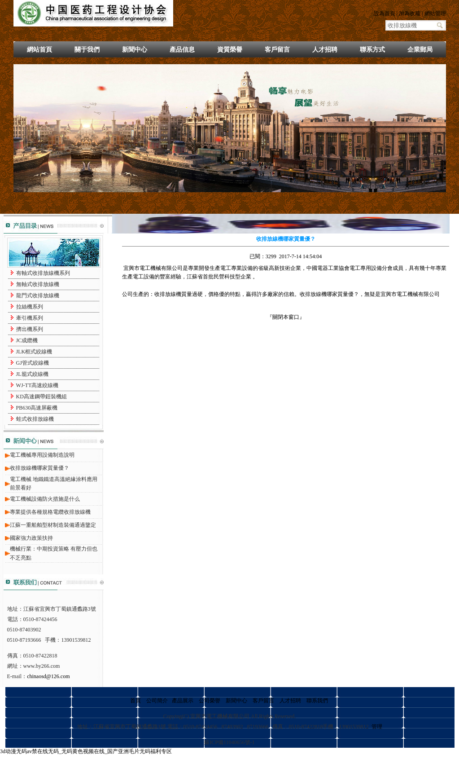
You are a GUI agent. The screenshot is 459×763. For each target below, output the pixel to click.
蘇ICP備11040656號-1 (229, 742)
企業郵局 (420, 49)
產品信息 (182, 49)
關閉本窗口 (285, 317)
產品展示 (182, 700)
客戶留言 (277, 49)
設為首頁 (384, 13)
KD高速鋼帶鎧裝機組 (41, 396)
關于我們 (87, 49)
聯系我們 (317, 700)
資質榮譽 (229, 49)
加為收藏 (409, 13)
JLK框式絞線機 (34, 351)
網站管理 (435, 13)
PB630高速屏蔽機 (37, 408)
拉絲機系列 (29, 307)
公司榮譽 (209, 700)
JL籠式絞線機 (32, 374)
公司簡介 (157, 700)
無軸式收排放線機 (37, 284)
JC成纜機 (27, 340)
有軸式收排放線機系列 (43, 273)
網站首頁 (39, 49)
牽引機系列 (29, 318)
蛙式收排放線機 (35, 419)
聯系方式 (372, 49)
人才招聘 (324, 49)
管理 (377, 726)
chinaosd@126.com (48, 676)
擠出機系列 (29, 329)
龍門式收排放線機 (37, 295)
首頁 (135, 700)
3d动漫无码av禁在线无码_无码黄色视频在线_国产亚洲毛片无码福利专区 (86, 751)
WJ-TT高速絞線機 (37, 385)
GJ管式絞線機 (32, 363)
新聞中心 (134, 49)
